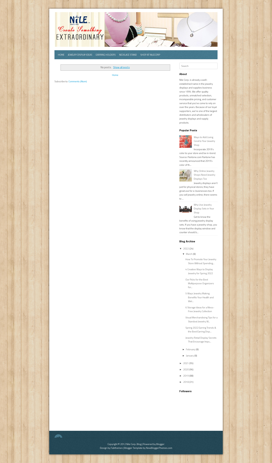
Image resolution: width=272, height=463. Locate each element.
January (190, 355)
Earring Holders (106, 54)
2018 (186, 382)
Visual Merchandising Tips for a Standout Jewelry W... (201, 319)
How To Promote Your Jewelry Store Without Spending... (200, 261)
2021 (186, 363)
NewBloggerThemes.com (159, 448)
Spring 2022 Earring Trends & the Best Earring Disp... (200, 329)
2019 (186, 375)
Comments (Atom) (78, 81)
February (191, 349)
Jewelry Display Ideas (80, 54)
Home (61, 54)
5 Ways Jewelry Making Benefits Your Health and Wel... (199, 297)
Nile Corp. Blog (134, 444)
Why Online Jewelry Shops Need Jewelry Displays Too (204, 174)
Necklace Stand (128, 54)
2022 (186, 248)
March (189, 254)
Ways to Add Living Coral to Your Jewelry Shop (204, 141)
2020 (186, 369)
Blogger (160, 444)
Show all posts (121, 67)
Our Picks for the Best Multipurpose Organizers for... (199, 283)
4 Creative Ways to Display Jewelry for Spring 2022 (199, 271)
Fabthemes (117, 448)
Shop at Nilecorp (150, 54)
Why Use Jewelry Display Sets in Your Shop (204, 208)
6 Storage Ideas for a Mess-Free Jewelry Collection (199, 309)
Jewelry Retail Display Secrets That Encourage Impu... (200, 339)
